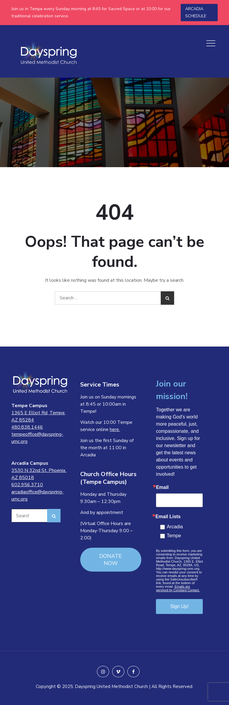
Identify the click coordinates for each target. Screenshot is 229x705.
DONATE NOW (110, 559)
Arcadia (175, 526)
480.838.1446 (27, 427)
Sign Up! (179, 606)
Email (162, 487)
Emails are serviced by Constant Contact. (178, 588)
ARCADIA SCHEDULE (195, 12)
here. (115, 429)
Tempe (174, 535)
